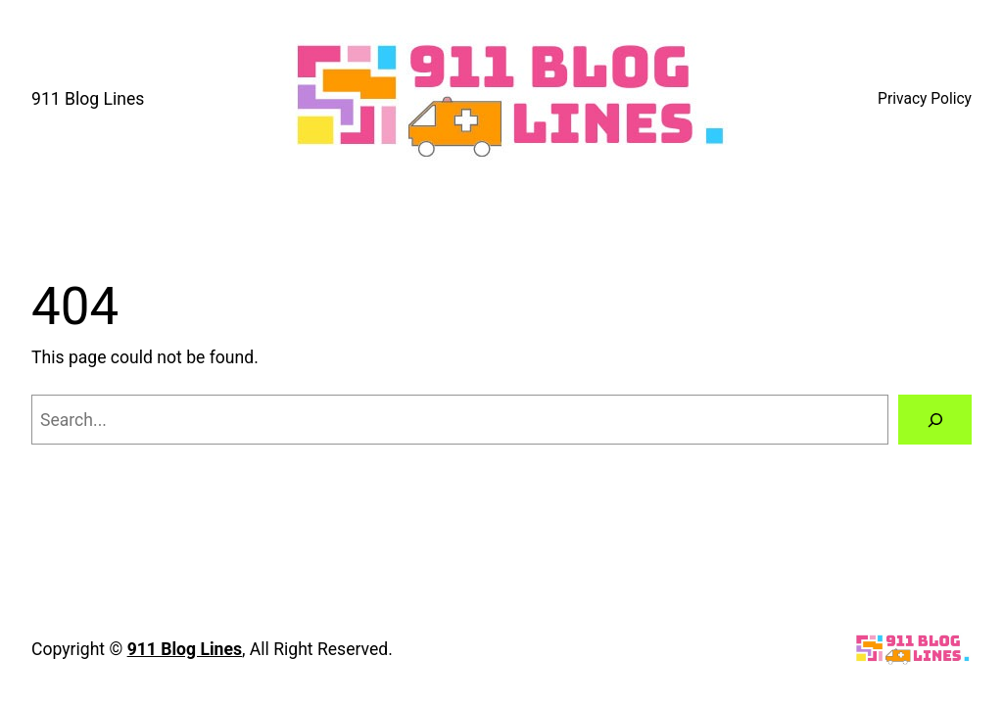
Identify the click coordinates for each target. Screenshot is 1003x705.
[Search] (935, 420)
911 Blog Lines (87, 99)
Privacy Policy (925, 99)
